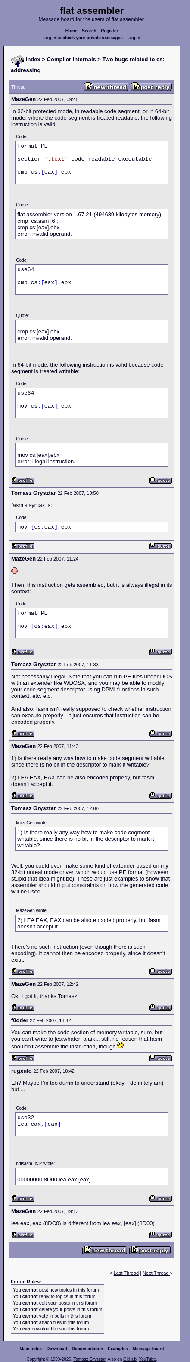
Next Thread (156, 1273)
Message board (148, 1348)
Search (89, 31)
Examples (118, 1348)
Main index (31, 1348)
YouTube (147, 1359)
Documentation (87, 1348)
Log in (134, 37)
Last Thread (126, 1273)
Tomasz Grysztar (89, 1359)
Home (71, 31)
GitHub (130, 1359)
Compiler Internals (71, 59)
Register (109, 31)
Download (57, 1348)
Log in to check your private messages (83, 37)
